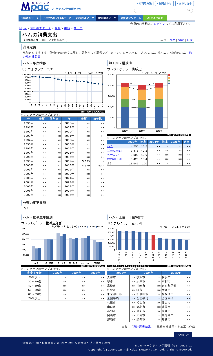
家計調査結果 (142, 326)
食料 (58, 28)
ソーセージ (114, 150)
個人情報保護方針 (48, 343)
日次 (190, 40)
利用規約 (67, 343)
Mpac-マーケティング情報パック (157, 345)
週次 (181, 40)
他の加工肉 (114, 158)
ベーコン (113, 154)
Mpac (23, 28)
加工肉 (78, 28)
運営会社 (28, 343)
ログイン (159, 23)
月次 (172, 40)
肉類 (67, 28)
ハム (110, 146)
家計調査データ (40, 28)
